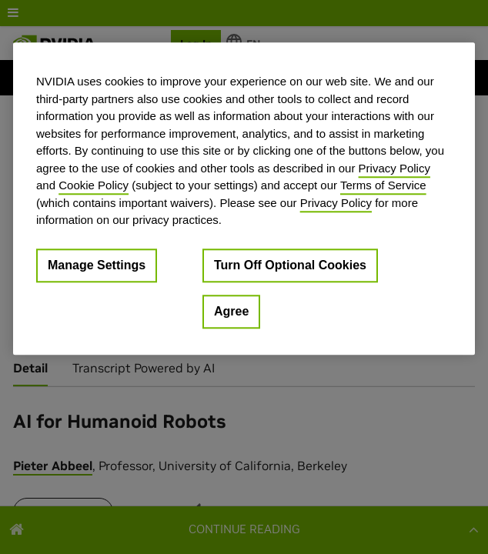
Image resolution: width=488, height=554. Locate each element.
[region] (244, 198)
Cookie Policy (93, 185)
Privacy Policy (394, 168)
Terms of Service (383, 185)
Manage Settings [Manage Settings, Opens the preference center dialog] (96, 265)
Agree (231, 311)
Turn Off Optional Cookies (290, 265)
